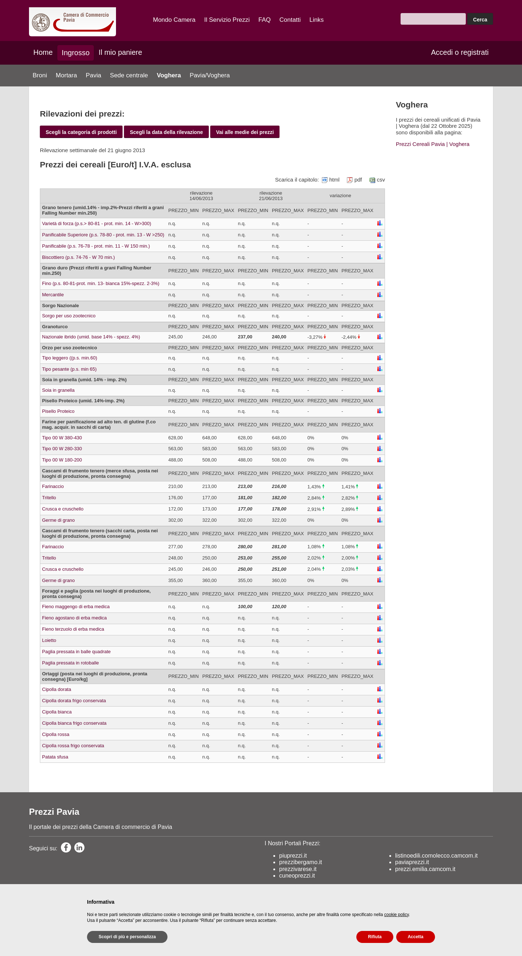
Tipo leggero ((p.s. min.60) (69, 358)
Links (316, 19)
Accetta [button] (415, 936)
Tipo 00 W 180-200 (62, 460)
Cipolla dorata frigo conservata (74, 700)
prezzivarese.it (297, 869)
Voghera (169, 75)
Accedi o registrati (460, 52)
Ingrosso (76, 53)
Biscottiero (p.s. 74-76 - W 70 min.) (78, 257)
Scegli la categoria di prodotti (81, 132)
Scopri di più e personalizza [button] (127, 936)
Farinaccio (53, 486)
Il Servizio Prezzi (227, 19)
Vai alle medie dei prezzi (245, 132)
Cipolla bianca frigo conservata (74, 723)
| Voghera (457, 144)
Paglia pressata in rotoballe (70, 663)
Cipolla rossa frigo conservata (73, 745)
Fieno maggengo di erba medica (75, 606)
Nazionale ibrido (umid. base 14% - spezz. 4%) (91, 336)
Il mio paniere (120, 52)
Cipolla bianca (57, 712)
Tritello (49, 497)
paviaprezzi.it (412, 862)
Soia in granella (58, 390)
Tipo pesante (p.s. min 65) (69, 369)
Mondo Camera (174, 19)
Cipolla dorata (56, 689)
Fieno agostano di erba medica (74, 618)
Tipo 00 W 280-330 (62, 448)
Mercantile (53, 294)
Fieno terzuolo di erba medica (73, 629)
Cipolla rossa (55, 734)
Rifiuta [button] (374, 936)
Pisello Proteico (58, 411)
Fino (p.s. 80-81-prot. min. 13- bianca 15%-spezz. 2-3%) (101, 283)
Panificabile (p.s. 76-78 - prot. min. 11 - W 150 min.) (96, 246)
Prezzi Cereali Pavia (420, 144)
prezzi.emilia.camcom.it (425, 869)
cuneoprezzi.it (297, 875)
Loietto (49, 640)
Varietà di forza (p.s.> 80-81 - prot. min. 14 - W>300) (96, 223)
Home (43, 52)
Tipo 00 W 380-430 (62, 437)
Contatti (290, 19)
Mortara (66, 75)
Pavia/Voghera (210, 75)
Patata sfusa (55, 757)
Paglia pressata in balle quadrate (76, 651)
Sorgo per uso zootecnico (68, 315)
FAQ (264, 19)
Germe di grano (58, 520)
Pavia (94, 75)
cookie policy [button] (396, 914)
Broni (40, 75)
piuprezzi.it (293, 856)
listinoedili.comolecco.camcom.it (436, 856)
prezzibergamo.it (300, 862)
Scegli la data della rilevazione (166, 132)
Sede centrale (129, 75)
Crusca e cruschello (62, 509)
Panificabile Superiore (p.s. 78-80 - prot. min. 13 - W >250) (103, 234)
